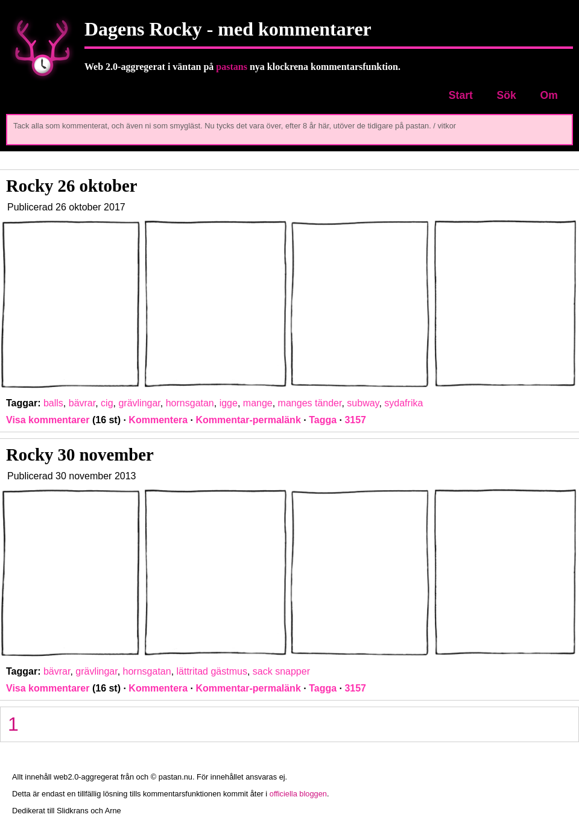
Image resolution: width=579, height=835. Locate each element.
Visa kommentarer (47, 420)
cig (107, 403)
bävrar (82, 403)
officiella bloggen (298, 793)
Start (461, 95)
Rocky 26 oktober (72, 185)
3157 (355, 420)
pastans (231, 66)
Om (548, 95)
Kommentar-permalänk (248, 420)
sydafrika (403, 403)
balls (53, 403)
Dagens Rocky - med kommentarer (228, 29)
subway (363, 403)
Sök (506, 95)
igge (229, 403)
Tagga (323, 420)
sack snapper (281, 671)
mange (258, 403)
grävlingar (139, 403)
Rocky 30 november (80, 454)
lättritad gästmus (212, 671)
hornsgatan (190, 403)
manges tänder (310, 403)
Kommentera (158, 420)
